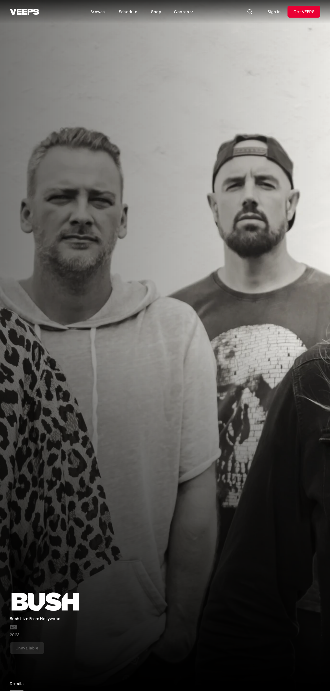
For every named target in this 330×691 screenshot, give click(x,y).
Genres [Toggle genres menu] (184, 11)
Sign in (274, 11)
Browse (97, 11)
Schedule (128, 11)
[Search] (250, 12)
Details (16, 683)
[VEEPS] (24, 12)
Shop (156, 11)
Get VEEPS (303, 11)
